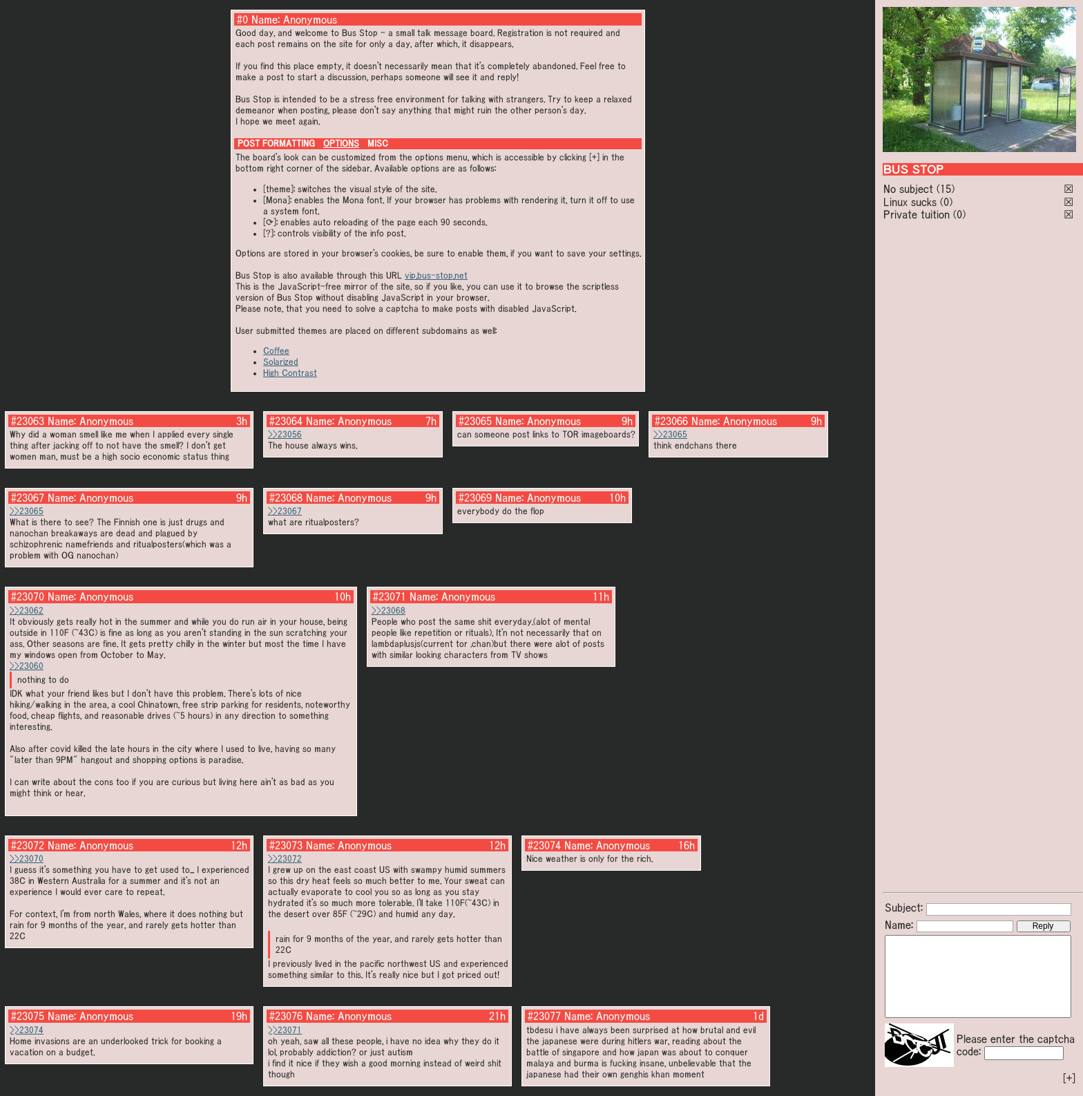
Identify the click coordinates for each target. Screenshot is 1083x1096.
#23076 (286, 1015)
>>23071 (285, 1030)
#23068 (286, 497)
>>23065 (670, 434)
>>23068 (388, 610)
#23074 (544, 845)
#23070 (27, 596)
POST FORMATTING (276, 143)
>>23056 (285, 434)
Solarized (280, 361)
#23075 (27, 1015)
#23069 (475, 497)
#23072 (27, 845)
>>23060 (27, 665)
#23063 (27, 420)
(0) (946, 201)
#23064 (286, 420)
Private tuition (916, 214)
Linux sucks (910, 201)
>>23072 (285, 858)
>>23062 (27, 610)
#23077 (544, 1015)
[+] (1069, 1078)
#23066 (671, 420)
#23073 (286, 845)
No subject (910, 188)
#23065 (475, 420)
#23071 (389, 596)
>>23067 (285, 511)
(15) (946, 188)
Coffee (276, 350)
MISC (377, 143)
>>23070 (27, 858)
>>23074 (27, 1030)
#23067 (27, 497)
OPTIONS (341, 143)
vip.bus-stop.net (436, 275)
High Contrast (290, 372)
